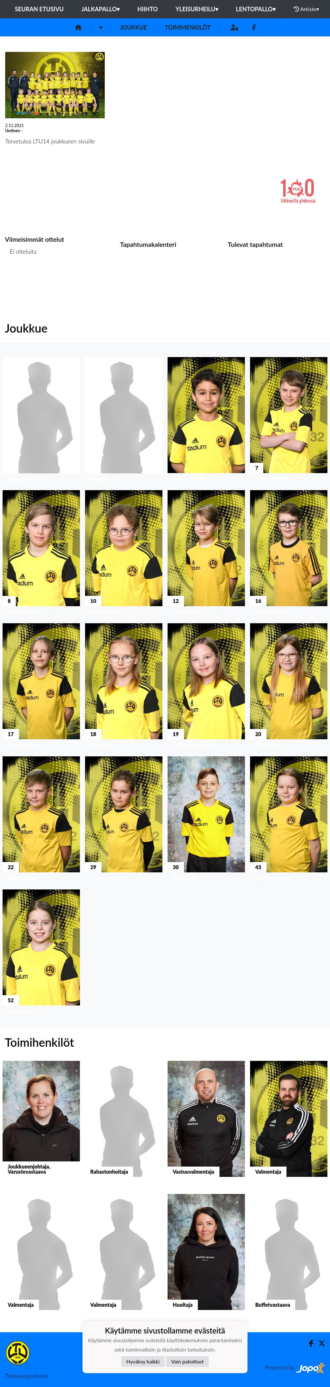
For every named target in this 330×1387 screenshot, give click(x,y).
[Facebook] (254, 27)
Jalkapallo (101, 9)
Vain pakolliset (187, 1361)
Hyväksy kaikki (143, 1361)
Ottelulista (21, 276)
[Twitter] (319, 1343)
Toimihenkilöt (187, 27)
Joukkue (133, 27)
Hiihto (147, 9)
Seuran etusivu (39, 9)
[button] (41, 421)
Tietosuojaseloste (26, 1375)
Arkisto (306, 9)
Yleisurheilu (197, 9)
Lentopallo (256, 9)
